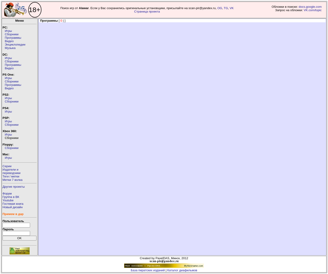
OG (219, 8)
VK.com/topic (313, 10)
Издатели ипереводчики (11, 171)
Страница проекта (147, 11)
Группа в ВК (11, 197)
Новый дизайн (13, 207)
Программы (13, 37)
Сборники (11, 34)
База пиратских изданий (148, 270)
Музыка (10, 48)
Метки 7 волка (13, 180)
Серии (7, 166)
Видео (9, 41)
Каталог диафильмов (182, 270)
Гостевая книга (13, 203)
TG (226, 8)
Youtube (8, 200)
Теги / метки (11, 176)
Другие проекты (14, 186)
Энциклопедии (15, 44)
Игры (8, 31)
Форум (7, 193)
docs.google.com (310, 6)
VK (232, 8)
